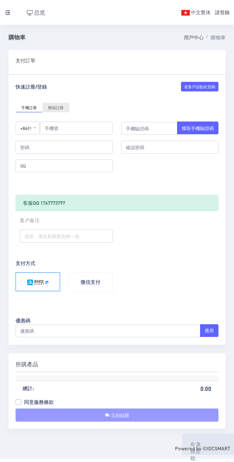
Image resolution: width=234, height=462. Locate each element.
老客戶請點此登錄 (199, 86)
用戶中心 (194, 37)
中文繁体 (196, 12)
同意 (39, 402)
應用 (209, 330)
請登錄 (222, 12)
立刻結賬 (117, 415)
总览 (36, 12)
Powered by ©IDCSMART (202, 448)
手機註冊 (29, 107)
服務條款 (44, 402)
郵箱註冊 (56, 107)
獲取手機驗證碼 (198, 128)
